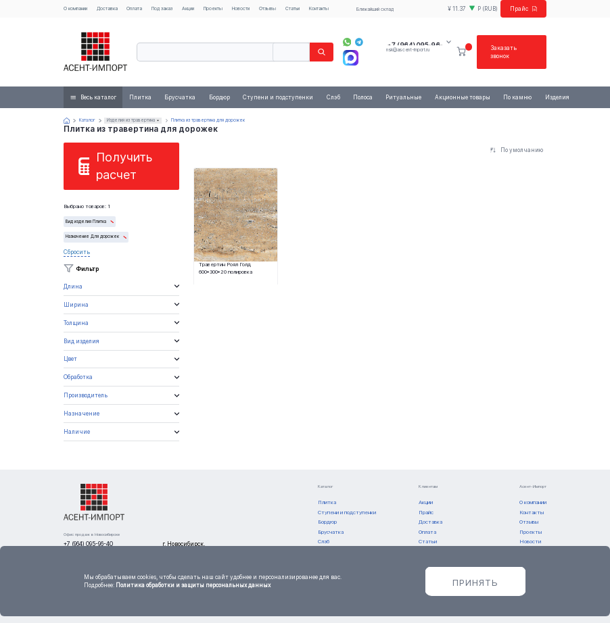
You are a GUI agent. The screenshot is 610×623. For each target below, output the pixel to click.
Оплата (134, 8)
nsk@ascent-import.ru (407, 50)
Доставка (107, 8)
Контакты (319, 8)
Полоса (363, 97)
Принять (475, 582)
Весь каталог (98, 97)
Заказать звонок (503, 52)
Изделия (557, 97)
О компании (75, 8)
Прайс (524, 8)
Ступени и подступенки (278, 97)
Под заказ (161, 8)
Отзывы (267, 8)
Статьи (292, 8)
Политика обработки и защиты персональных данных (193, 585)
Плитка (140, 97)
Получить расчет (124, 166)
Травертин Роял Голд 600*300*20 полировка (225, 268)
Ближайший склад (375, 9)
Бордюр (219, 97)
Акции (188, 8)
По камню (517, 97)
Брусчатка (179, 97)
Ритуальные (403, 97)
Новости (241, 8)
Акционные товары (462, 97)
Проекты (213, 8)
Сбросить (77, 252)
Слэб (333, 97)
